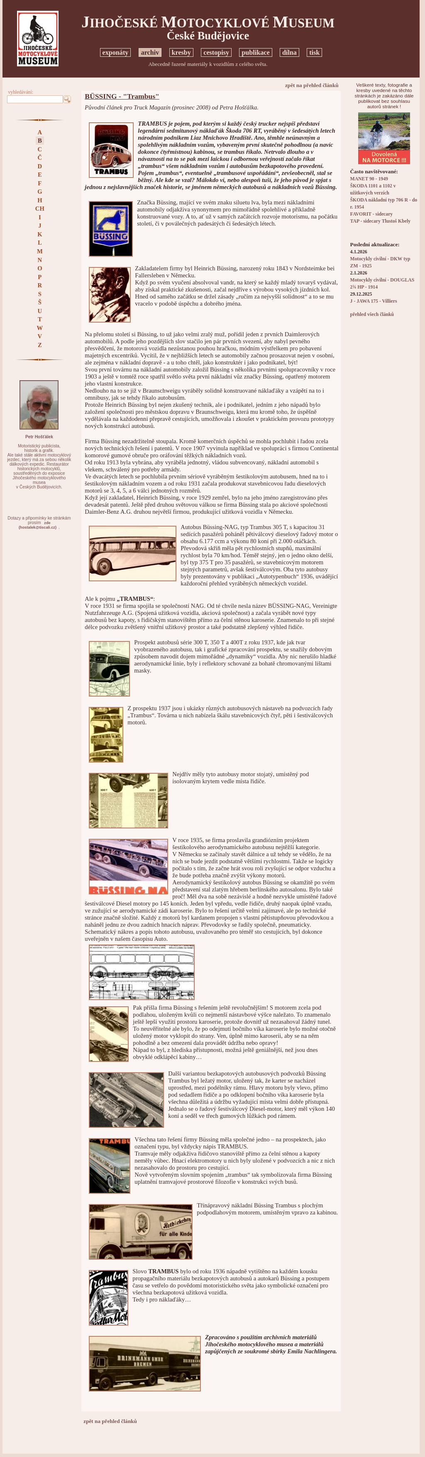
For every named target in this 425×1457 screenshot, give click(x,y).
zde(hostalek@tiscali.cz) (37, 525)
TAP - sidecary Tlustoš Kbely (380, 221)
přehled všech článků (372, 314)
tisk (314, 52)
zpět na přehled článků (312, 85)
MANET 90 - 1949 (369, 179)
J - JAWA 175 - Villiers (373, 301)
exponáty (116, 52)
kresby (181, 52)
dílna (289, 52)
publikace (255, 52)
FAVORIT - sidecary (371, 214)
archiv (150, 52)
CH (39, 208)
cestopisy (216, 52)
